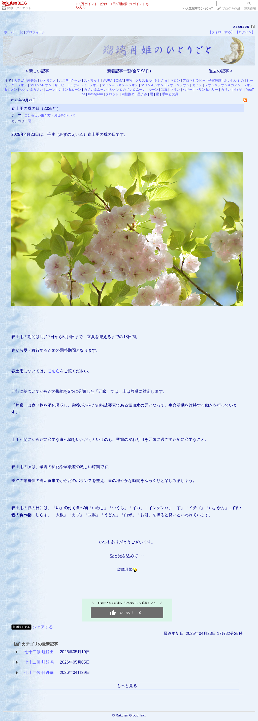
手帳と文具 (170, 94)
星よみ (142, 94)
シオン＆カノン (31, 89)
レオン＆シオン (178, 85)
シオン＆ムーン (69, 89)
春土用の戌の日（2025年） (36, 108)
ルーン (153, 89)
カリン (226, 89)
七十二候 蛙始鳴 (39, 662)
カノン (197, 85)
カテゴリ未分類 (25, 80)
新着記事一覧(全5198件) (129, 71)
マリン (175, 89)
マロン (175, 80)
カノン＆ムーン (95, 89)
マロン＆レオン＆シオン (120, 85)
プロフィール (35, 32)
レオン (22, 85)
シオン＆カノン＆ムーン (128, 89)
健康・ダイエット (19, 8)
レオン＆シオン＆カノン (223, 85)
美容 (129, 80)
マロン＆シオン (152, 85)
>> (197, 8)
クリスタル (143, 80)
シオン (94, 85)
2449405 (241, 27)
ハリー (187, 89)
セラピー (61, 85)
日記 (20, 32)
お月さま (161, 80)
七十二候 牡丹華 (39, 672)
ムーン (50, 89)
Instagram (95, 94)
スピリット (92, 80)
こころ (64, 80)
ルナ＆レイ (78, 85)
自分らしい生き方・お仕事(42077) (49, 115)
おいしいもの (234, 80)
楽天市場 (250, 8)
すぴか (238, 89)
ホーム (9, 32)
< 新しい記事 (37, 71)
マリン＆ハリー (206, 89)
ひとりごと (48, 80)
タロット (112, 94)
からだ (76, 80)
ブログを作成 (231, 8)
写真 (164, 89)
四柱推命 (128, 94)
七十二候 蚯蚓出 (39, 652)
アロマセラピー (194, 80)
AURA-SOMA (113, 80)
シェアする (43, 627)
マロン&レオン (41, 85)
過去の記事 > (221, 71)
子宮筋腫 (214, 80)
